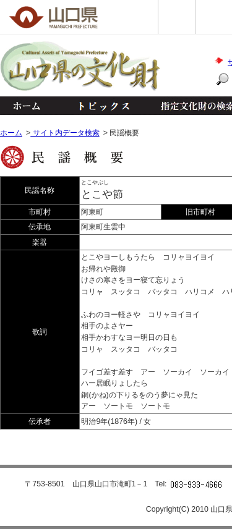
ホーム (26, 105)
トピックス (100, 105)
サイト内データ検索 (64, 133)
